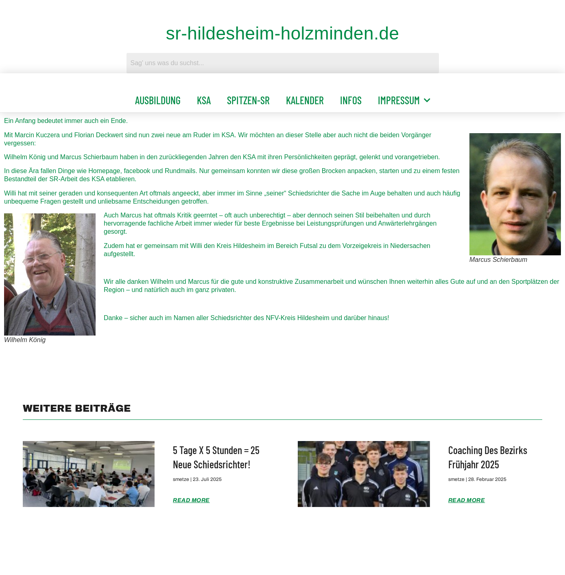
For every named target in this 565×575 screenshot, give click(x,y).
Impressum (404, 100)
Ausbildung (158, 100)
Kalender (305, 100)
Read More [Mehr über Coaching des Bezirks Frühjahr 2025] (466, 500)
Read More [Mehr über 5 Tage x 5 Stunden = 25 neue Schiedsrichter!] (191, 500)
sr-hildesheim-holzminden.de (282, 33)
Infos (351, 100)
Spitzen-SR (248, 100)
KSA (204, 100)
